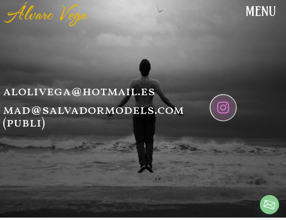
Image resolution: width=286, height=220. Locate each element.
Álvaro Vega (46, 13)
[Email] (269, 205)
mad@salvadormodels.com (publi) (93, 117)
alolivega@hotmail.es (79, 92)
